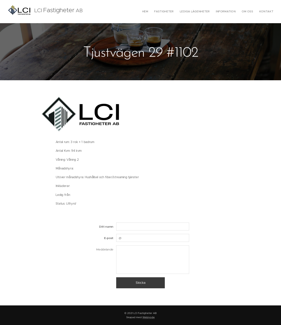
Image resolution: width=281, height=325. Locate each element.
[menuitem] (155, 11)
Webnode (148, 317)
